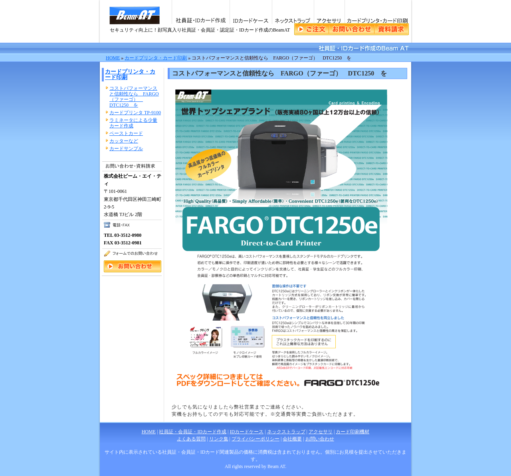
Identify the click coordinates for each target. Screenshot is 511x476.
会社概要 (292, 439)
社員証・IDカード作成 (201, 12)
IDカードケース (251, 12)
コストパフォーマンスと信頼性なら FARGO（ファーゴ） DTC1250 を (134, 96)
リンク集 (218, 439)
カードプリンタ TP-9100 (135, 112)
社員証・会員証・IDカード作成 (192, 431)
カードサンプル (126, 148)
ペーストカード (126, 133)
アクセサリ (329, 12)
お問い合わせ (319, 439)
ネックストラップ (293, 12)
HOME (113, 58)
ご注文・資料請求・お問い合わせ (351, 29)
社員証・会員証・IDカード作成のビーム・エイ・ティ (135, 21)
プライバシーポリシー (255, 439)
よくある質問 (191, 439)
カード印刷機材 (352, 431)
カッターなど (123, 141)
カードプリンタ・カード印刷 (378, 12)
